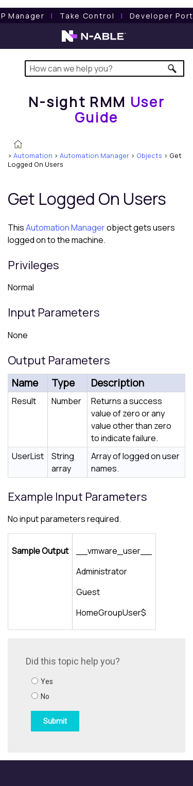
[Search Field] (105, 68)
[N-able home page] (94, 40)
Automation (32, 155)
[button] (172, 68)
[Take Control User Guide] (87, 16)
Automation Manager (94, 155)
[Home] (96, 109)
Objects (149, 155)
